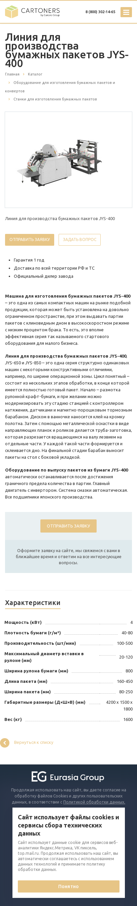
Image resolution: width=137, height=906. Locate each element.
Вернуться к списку (26, 743)
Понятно (68, 886)
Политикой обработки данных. (94, 802)
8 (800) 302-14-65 (100, 12)
